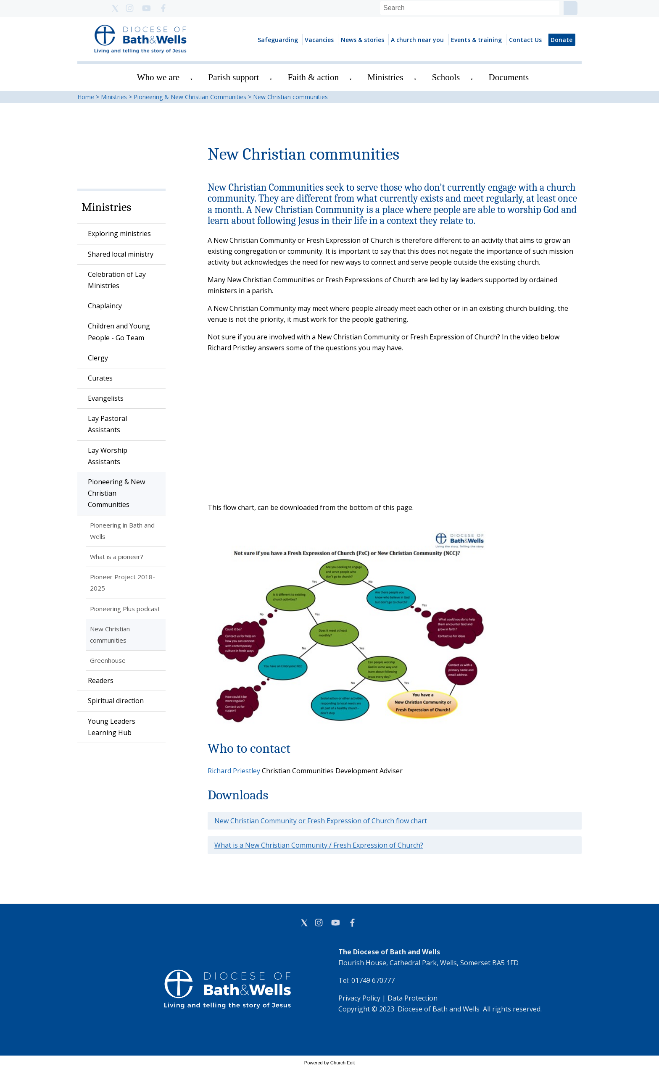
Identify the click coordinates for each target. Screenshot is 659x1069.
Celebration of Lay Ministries (117, 280)
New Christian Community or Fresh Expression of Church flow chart (320, 820)
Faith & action (313, 77)
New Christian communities (290, 97)
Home (85, 97)
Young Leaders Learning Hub (111, 727)
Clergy (98, 357)
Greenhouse (108, 660)
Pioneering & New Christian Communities (190, 97)
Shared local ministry (120, 254)
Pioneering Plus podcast (125, 608)
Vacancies (319, 40)
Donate (561, 40)
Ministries (385, 77)
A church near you (417, 40)
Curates (100, 378)
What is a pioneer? (116, 556)
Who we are (158, 77)
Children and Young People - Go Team (119, 331)
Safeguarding (278, 40)
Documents (509, 77)
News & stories (362, 40)
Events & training (476, 40)
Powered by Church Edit (329, 1062)
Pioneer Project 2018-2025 (122, 582)
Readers (100, 680)
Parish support (233, 77)
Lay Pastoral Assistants (107, 424)
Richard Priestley (234, 770)
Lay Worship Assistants (107, 456)
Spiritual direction (116, 700)
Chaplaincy (105, 305)
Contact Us (525, 40)
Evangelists (106, 398)
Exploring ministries (119, 233)
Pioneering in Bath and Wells (122, 531)
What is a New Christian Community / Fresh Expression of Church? (318, 845)
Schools (446, 77)
